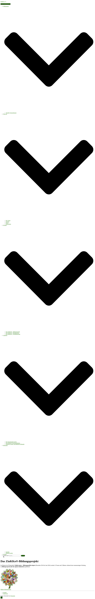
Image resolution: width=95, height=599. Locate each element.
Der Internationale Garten (11, 441)
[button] (6, 589)
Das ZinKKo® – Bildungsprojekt (13, 331)
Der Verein (8, 220)
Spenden (7, 552)
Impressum (5, 593)
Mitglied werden (9, 553)
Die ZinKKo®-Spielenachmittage (13, 443)
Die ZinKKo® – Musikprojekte (12, 333)
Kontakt (5, 554)
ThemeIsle (13, 595)
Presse (7, 222)
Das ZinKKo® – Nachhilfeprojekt (13, 334)
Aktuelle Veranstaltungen (11, 112)
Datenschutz (8, 224)
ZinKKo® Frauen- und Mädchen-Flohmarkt (15, 444)
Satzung (7, 221)
